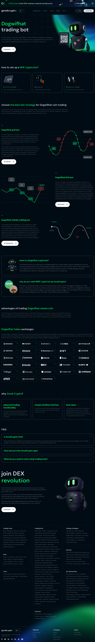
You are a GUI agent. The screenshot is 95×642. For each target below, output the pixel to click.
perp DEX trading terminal (41, 583)
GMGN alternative (81, 585)
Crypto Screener (23, 576)
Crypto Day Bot (45, 547)
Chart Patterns (78, 535)
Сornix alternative (70, 583)
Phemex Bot (51, 583)
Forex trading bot (49, 556)
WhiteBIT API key (85, 564)
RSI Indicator (85, 535)
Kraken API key (69, 559)
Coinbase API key (70, 557)
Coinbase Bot (38, 547)
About (54, 634)
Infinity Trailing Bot (79, 531)
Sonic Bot (52, 597)
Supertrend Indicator (79, 537)
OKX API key (69, 564)
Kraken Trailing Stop (21, 542)
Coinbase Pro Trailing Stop (19, 537)
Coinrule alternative (80, 583)
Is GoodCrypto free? (13, 437)
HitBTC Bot (48, 560)
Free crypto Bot (49, 558)
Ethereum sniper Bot (40, 556)
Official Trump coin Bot (47, 578)
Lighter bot (56, 569)
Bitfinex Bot (37, 540)
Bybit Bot (45, 544)
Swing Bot (51, 599)
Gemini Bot (37, 560)
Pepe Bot (46, 581)
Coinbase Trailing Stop (8, 540)
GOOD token (37, 11)
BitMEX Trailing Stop (19, 533)
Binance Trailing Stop (8, 531)
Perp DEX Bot (52, 581)
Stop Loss (38, 611)
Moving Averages (70, 533)
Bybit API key (86, 554)
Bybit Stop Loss (48, 614)
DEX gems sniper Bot (55, 549)
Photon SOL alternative (72, 592)
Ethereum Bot (53, 553)
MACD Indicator (70, 537)
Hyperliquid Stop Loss (40, 618)
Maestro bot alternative (82, 590)
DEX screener (6, 576)
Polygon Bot (44, 585)
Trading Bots (39, 528)
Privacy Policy (56, 639)
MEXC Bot (49, 574)
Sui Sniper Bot (38, 599)
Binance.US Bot (38, 535)
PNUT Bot (57, 583)
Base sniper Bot (52, 537)
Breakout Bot (51, 542)
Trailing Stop (78, 533)
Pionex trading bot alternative (73, 594)
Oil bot (47, 576)
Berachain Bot (46, 533)
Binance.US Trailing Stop (20, 531)
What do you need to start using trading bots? (26, 459)
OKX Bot (51, 576)
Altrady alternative (70, 574)
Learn (5, 554)
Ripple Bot (54, 590)
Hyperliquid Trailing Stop (9, 542)
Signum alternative (86, 594)
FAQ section (11, 89)
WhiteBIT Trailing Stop (8, 547)
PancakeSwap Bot (39, 581)
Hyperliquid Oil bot (39, 567)
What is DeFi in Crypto (21, 557)
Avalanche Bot (50, 531)
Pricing (52, 11)
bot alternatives (71, 571)
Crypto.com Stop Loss (50, 616)
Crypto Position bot (39, 549)
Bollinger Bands (69, 535)
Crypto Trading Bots (8, 561)
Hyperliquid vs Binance (84, 587)
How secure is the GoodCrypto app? (21, 451)
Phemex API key (77, 564)
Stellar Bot (48, 594)
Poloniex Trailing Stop (19, 544)
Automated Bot (38, 533)
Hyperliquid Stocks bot (51, 565)
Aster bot (44, 531)
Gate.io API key (79, 557)
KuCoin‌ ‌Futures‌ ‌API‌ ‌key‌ (71, 561)
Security (55, 632)
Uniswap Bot (43, 601)
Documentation (36, 632)
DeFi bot (41, 551)
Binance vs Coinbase (18, 564)
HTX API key (86, 557)
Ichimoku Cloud (81, 540)
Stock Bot (54, 594)
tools (5, 571)
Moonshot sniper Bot (40, 576)
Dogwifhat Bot (54, 551)
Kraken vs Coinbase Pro (9, 557)
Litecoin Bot (49, 569)
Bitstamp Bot (43, 542)
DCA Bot (47, 549)
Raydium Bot (48, 590)
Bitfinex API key (78, 552)
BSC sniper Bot (38, 544)
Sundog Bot (45, 599)
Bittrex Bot (49, 540)
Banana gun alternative (82, 578)
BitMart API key (70, 554)
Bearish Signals (21, 574)
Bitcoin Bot (55, 540)
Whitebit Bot (38, 604)
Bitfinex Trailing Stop (8, 533)
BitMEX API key (78, 554)
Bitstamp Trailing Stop (8, 535)
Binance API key (70, 552)
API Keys (69, 550)
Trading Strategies (72, 528)
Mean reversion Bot (39, 572)
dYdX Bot (37, 553)
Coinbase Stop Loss (39, 616)
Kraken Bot (43, 569)
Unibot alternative (81, 597)
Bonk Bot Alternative (71, 578)
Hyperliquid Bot (38, 562)
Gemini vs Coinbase (18, 561)
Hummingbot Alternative (72, 587)
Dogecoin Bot (47, 551)
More (63, 11)
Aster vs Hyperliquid (81, 574)
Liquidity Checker (14, 576)
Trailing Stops (7, 528)
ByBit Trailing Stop (7, 537)
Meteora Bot (38, 574)
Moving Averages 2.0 (71, 540)
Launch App (88, 10)
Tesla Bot (56, 599)
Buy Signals (14, 574)
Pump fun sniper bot (40, 590)
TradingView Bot (70, 531)
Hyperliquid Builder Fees (9, 578)
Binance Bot (53, 533)
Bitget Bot (37, 542)
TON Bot (37, 601)
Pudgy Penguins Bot (40, 588)
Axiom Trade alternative (71, 576)
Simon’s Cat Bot (46, 592)
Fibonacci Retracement (71, 542)
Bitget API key (86, 552)
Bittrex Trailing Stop (20, 535)
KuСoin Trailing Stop (8, 544)
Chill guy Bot (51, 544)
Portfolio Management (17, 559)
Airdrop (45, 11)
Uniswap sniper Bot (51, 601)
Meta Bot (43, 574)
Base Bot (46, 537)
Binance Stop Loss (39, 614)
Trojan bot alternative (71, 597)
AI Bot (56, 531)
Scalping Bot (38, 592)
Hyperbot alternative (71, 590)
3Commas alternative (71, 585)
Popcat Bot (50, 585)
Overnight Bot (38, 578)
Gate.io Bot (57, 558)
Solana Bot (46, 597)
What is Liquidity (7, 559)
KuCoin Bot (37, 569)
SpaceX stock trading (40, 594)
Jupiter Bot (55, 567)
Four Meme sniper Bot (40, 558)
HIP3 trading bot (48, 567)
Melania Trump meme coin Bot (52, 572)
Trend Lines (84, 533)
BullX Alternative (80, 581)
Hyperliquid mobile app (40, 565)
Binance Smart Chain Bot (49, 535)
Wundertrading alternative (72, 599)
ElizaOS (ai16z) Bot (44, 553)
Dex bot (36, 551)
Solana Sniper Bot (39, 597)
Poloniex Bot (37, 585)
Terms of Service (57, 637)
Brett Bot (57, 542)
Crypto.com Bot (54, 547)
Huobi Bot (54, 560)
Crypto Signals (7, 574)
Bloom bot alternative (83, 576)
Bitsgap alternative (70, 581)
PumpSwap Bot (49, 588)
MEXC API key (81, 561)
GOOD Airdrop (77, 634)
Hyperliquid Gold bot (47, 562)
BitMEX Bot (43, 540)
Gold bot (43, 560)
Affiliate (58, 11)
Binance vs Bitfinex (7, 564)
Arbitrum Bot (38, 531)
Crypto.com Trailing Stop (21, 540)
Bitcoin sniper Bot (39, 537)
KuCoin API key (77, 559)
